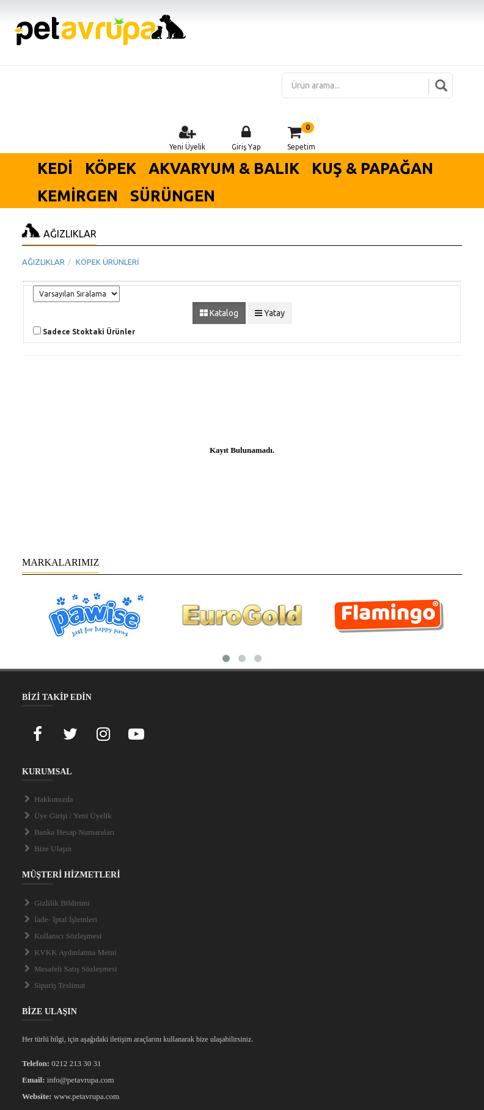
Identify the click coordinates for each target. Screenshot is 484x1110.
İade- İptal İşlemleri (59, 919)
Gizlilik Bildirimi (56, 902)
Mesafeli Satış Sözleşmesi (69, 968)
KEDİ (55, 168)
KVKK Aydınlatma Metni (69, 952)
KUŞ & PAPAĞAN (372, 168)
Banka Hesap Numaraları (68, 832)
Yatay (270, 313)
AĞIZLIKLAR (43, 262)
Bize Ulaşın (47, 848)
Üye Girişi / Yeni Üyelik (67, 815)
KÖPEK (110, 168)
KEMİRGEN (77, 195)
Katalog (219, 313)
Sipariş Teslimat (54, 985)
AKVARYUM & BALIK (223, 168)
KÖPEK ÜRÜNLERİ (107, 262)
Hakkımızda (47, 799)
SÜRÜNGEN (172, 195)
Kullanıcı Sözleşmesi (61, 935)
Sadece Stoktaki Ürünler (89, 332)
